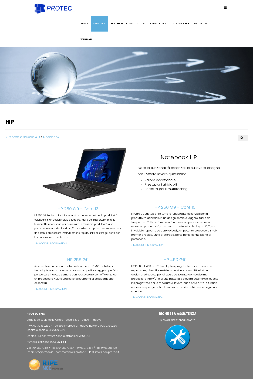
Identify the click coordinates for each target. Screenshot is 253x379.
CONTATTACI (180, 23)
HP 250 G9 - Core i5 (174, 207)
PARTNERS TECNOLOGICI (126, 23)
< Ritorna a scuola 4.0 (22, 137)
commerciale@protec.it (71, 352)
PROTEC (199, 23)
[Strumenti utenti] (243, 138)
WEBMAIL (86, 39)
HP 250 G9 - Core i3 (78, 209)
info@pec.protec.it (107, 352)
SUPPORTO (157, 23)
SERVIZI (98, 23)
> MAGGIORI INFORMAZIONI (50, 243)
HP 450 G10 (175, 259)
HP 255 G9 (78, 259)
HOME (84, 23)
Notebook (51, 137)
